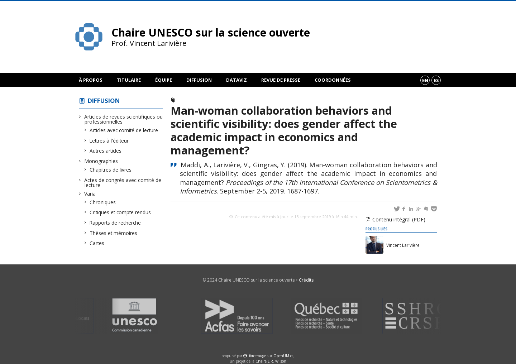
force (257, 355)
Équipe (163, 80)
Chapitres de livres (111, 169)
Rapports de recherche (115, 222)
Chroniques (103, 202)
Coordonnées (333, 80)
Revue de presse (280, 80)
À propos (90, 80)
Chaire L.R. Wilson (270, 361)
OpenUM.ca (283, 355)
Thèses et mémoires (113, 233)
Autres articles (105, 150)
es (436, 80)
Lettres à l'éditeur (109, 140)
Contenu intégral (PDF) (398, 219)
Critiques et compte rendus (120, 212)
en (425, 80)
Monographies (101, 161)
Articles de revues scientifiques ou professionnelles (124, 119)
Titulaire (129, 80)
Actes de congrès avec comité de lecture (123, 182)
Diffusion (199, 80)
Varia (90, 193)
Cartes (97, 243)
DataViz (236, 80)
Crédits (306, 280)
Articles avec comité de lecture (124, 130)
